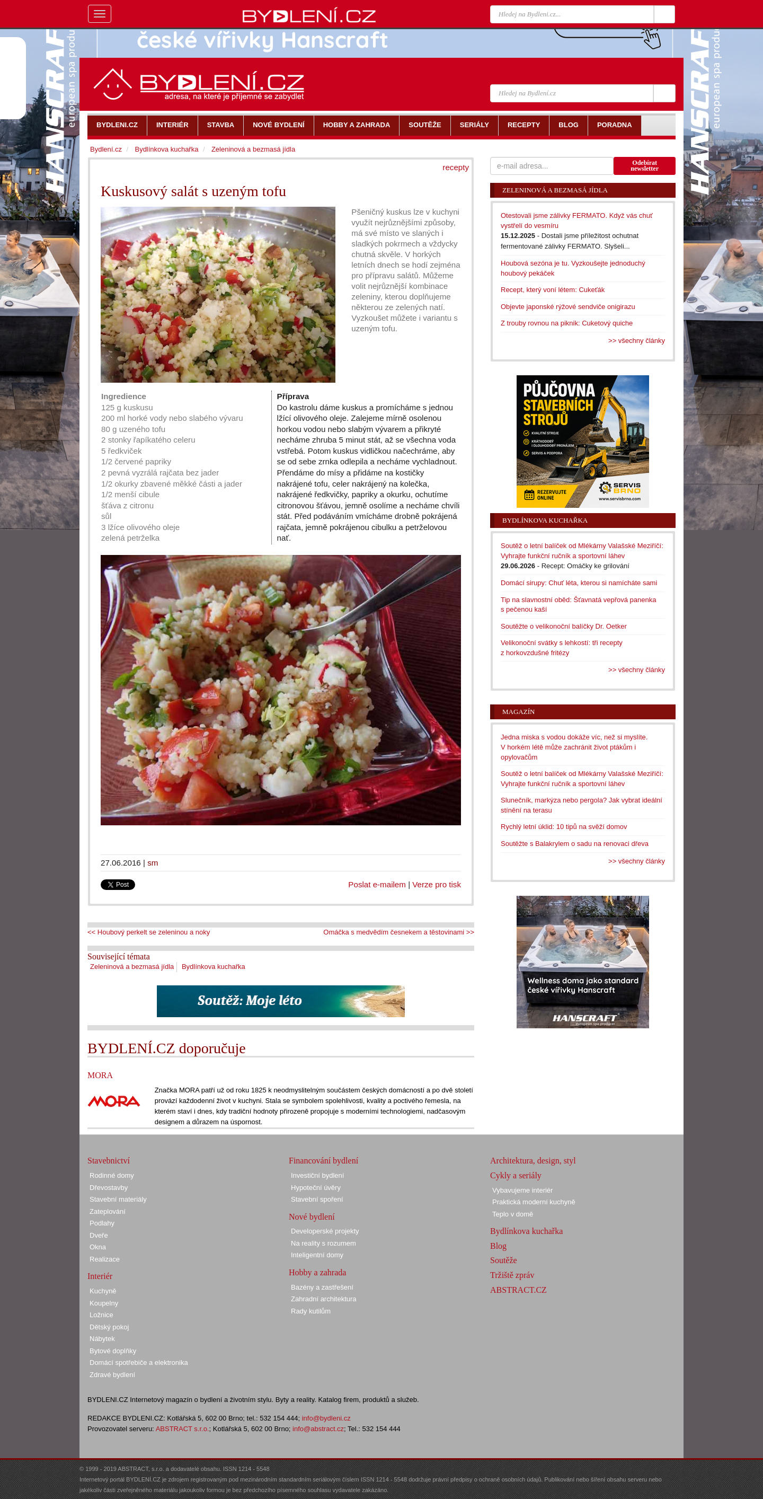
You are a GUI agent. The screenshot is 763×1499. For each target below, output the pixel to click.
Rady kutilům (311, 1311)
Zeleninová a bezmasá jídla (132, 967)
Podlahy (102, 1223)
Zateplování (108, 1211)
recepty (455, 167)
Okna (98, 1247)
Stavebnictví (108, 1160)
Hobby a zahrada (317, 1272)
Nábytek (102, 1339)
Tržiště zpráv (512, 1275)
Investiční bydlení (317, 1175)
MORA (100, 1075)
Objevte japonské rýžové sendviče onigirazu (568, 307)
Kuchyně (103, 1291)
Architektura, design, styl (533, 1160)
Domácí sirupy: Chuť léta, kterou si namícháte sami (579, 583)
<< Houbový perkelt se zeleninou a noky (148, 932)
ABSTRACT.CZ (518, 1289)
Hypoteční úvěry (316, 1188)
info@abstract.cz (318, 1429)
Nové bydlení (312, 1216)
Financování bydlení (323, 1160)
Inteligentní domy (317, 1255)
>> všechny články (636, 341)
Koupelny (104, 1303)
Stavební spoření (317, 1199)
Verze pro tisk (436, 884)
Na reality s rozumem (323, 1243)
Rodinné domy (112, 1175)
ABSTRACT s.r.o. (182, 1429)
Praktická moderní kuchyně (533, 1202)
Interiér (99, 1276)
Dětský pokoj (109, 1327)
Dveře (99, 1235)
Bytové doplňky (113, 1351)
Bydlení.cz (106, 149)
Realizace (105, 1259)
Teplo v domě (512, 1214)
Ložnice (101, 1315)
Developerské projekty (325, 1231)
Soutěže (503, 1260)
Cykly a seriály (516, 1175)
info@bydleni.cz (326, 1418)
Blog (498, 1245)
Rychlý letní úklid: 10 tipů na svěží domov (564, 827)
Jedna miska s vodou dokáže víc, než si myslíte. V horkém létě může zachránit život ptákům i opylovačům (574, 747)
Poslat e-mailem (377, 884)
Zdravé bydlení (112, 1375)
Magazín (518, 712)
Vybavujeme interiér (522, 1190)
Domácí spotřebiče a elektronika (139, 1362)
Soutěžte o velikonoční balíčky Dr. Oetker (564, 626)
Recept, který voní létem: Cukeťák (553, 290)
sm (152, 862)
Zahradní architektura (324, 1299)
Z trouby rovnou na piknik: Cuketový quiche (567, 323)
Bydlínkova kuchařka (213, 967)
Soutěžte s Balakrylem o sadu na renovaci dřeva (575, 844)
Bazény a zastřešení (322, 1287)
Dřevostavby (109, 1188)
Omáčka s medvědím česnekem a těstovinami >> (398, 932)
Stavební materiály (118, 1199)
